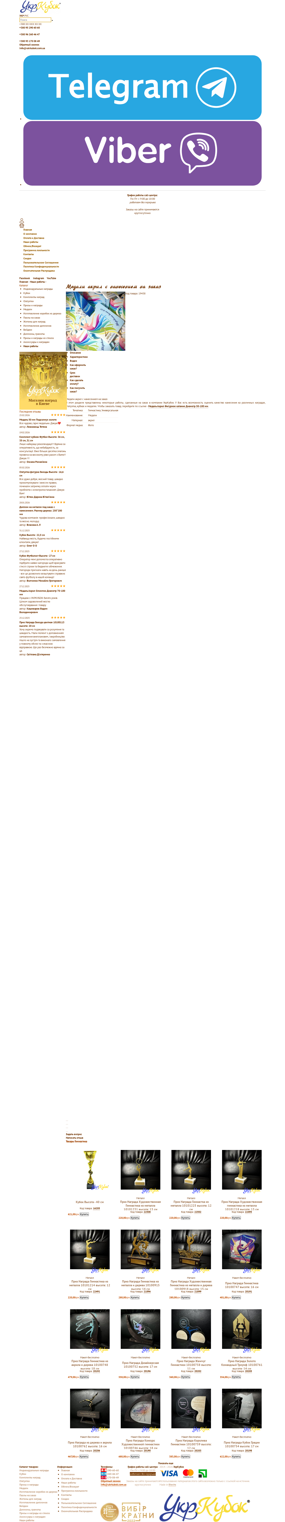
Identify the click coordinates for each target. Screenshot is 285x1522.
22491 (96, 1291)
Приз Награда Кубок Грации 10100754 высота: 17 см (242, 1444)
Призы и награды (33, 305)
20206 (96, 1450)
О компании (30, 234)
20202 (197, 1371)
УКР (21, 15)
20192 (96, 1371)
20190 (147, 1450)
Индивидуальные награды (38, 289)
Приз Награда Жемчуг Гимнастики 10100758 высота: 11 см (191, 1364)
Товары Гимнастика (76, 1141)
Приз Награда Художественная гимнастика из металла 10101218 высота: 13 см (241, 1205)
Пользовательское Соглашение (41, 262)
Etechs (172, 1484)
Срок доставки (75, 374)
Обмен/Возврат (32, 246)
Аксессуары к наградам (36, 342)
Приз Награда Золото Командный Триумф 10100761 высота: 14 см (241, 1364)
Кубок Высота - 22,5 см (32, 535)
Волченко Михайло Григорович (44, 580)
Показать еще (165, 1463)
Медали (27, 309)
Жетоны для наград (34, 321)
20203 (197, 1450)
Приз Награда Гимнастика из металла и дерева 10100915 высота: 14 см (140, 1285)
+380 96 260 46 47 (29, 34)
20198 (248, 1450)
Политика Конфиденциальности (41, 266)
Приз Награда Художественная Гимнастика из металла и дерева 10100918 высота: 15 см (191, 1285)
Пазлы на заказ (31, 317)
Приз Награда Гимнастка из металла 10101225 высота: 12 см (191, 1205)
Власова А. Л (34, 525)
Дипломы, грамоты (34, 334)
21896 (147, 1291)
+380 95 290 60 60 (29, 27)
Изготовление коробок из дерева (42, 313)
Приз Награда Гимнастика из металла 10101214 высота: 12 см (89, 1285)
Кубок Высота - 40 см (90, 1202)
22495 (248, 1212)
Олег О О (32, 545)
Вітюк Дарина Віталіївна (40, 497)
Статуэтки (28, 301)
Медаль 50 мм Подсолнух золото (38, 419)
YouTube (51, 278)
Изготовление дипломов (37, 325)
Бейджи (27, 329)
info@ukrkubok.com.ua (32, 48)
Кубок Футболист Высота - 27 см (37, 555)
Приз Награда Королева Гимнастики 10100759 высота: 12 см (191, 1444)
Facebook (24, 278)
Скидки (27, 258)
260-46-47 (110, 1474)
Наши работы (30, 242)
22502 (197, 1212)
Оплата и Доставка (33, 238)
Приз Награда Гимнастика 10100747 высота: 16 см (241, 1285)
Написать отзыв (74, 1137)
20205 (248, 1371)
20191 (248, 1291)
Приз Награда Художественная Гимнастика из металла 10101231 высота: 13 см (140, 1205)
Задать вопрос (74, 1134)
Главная (27, 229)
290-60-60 (110, 1470)
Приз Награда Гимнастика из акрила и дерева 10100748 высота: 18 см (89, 1364)
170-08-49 (110, 1477)
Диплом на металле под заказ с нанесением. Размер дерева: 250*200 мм (40, 510)
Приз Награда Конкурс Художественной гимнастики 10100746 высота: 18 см (141, 1444)
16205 (96, 1208)
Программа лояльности (36, 250)
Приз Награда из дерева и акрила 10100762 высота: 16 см (90, 1444)
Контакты (28, 254)
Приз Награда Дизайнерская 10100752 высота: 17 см (140, 1364)
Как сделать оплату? (76, 382)
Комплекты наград (33, 297)
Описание (75, 352)
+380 (30, 24)
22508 (147, 1212)
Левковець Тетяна (37, 426)
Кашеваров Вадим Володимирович (33, 610)
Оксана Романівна (37, 462)
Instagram (38, 278)
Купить (84, 1214)
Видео (73, 361)
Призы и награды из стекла (38, 338)
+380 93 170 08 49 (29, 41)
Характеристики (79, 357)
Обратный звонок (29, 44)
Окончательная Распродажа (39, 270)
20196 (147, 1371)
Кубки (26, 293)
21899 (197, 1291)
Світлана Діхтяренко (38, 654)
